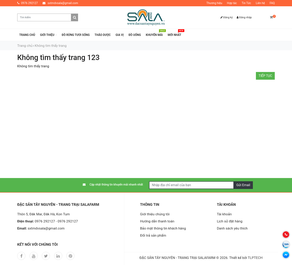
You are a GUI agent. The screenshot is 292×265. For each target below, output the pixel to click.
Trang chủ (27, 34)
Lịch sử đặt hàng (229, 221)
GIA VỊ (120, 34)
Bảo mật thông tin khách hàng (163, 228)
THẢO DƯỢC (103, 34)
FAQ (272, 3)
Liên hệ (260, 3)
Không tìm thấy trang (51, 46)
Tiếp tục (265, 76)
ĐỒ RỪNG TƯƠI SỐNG (76, 34)
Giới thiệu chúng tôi (155, 214)
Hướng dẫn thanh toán (157, 221)
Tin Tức (246, 3)
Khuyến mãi (155, 33)
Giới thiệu (48, 34)
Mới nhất (175, 33)
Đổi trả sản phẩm (153, 235)
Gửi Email (243, 185)
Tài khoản (224, 214)
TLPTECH (255, 258)
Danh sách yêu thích (232, 228)
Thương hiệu (214, 3)
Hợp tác (232, 3)
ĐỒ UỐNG (135, 34)
